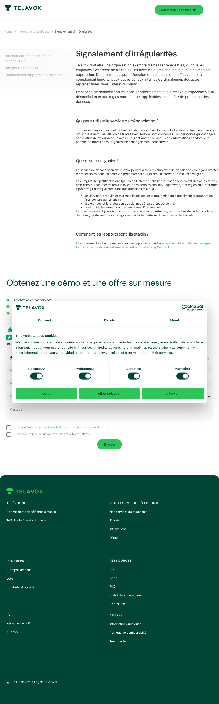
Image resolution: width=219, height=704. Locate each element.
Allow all (172, 393)
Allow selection (109, 393)
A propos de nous (18, 570)
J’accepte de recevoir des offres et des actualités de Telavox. (53, 434)
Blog (113, 569)
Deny (46, 393)
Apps (113, 578)
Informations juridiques (34, 31)
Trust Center (118, 641)
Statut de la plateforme (126, 595)
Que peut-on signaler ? (22, 68)
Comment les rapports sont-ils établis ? (34, 77)
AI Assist (12, 632)
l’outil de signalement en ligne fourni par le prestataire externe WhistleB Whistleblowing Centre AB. (143, 245)
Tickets (115, 521)
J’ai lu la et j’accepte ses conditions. (61, 427)
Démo (114, 538)
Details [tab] (109, 320)
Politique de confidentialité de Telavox (49, 427)
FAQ (113, 587)
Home (8, 31)
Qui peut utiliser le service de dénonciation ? (27, 58)
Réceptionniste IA (18, 623)
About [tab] (174, 320)
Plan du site (118, 604)
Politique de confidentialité (128, 633)
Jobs (9, 579)
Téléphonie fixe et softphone (26, 521)
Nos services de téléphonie (128, 512)
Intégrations (118, 529)
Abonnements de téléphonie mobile (31, 512)
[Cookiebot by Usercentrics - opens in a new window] (185, 307)
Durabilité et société (20, 587)
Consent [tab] (44, 320)
